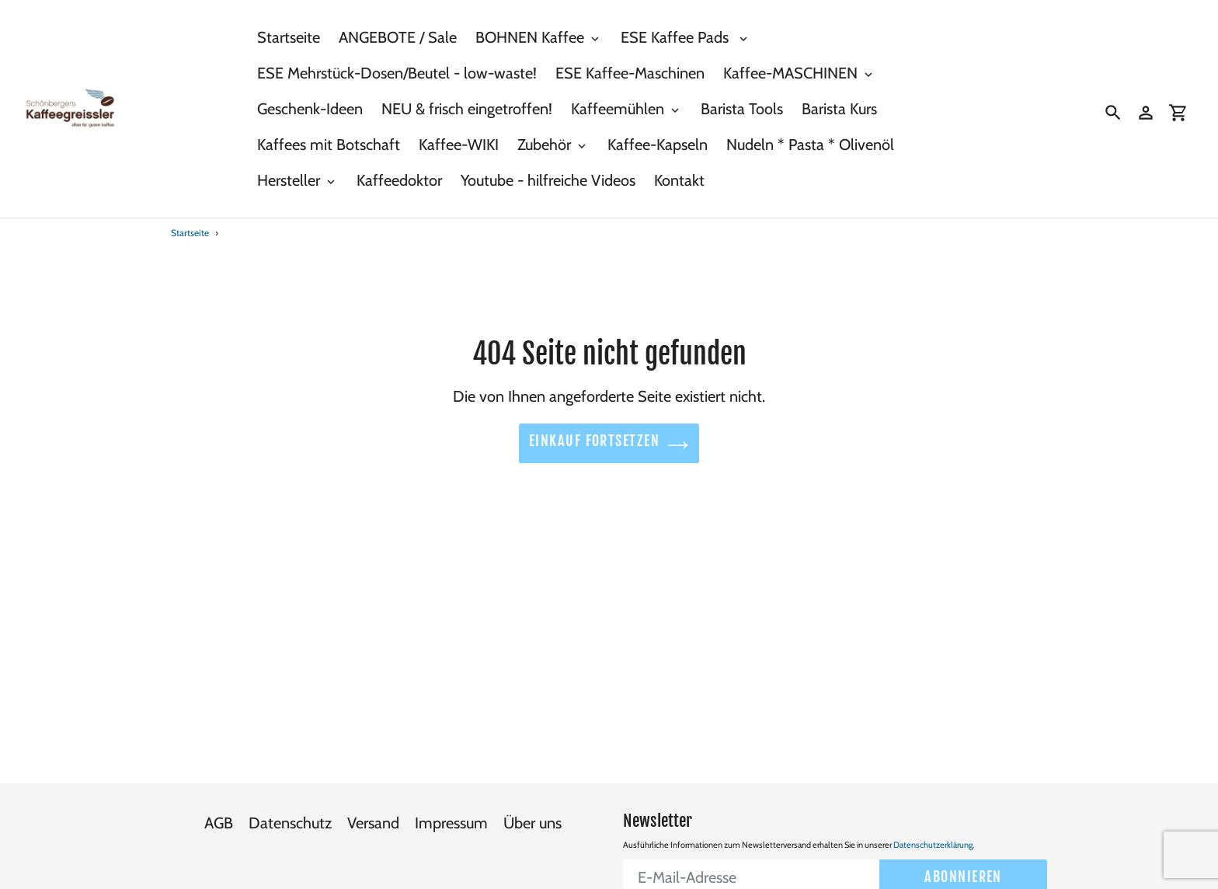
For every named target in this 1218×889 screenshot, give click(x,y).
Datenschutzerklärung (933, 836)
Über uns (532, 815)
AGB (218, 815)
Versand (373, 815)
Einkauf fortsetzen (609, 444)
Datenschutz (290, 815)
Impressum (451, 815)
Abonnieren (962, 868)
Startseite (190, 233)
